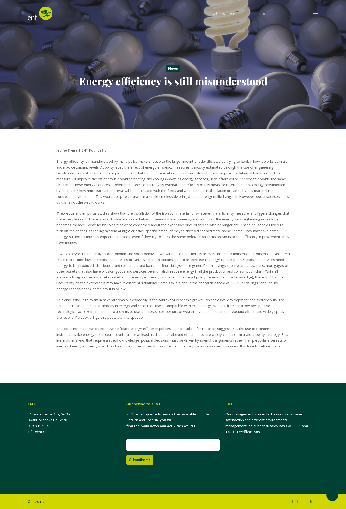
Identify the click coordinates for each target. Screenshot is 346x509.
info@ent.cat (38, 431)
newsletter (171, 414)
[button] (315, 13)
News (173, 68)
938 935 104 (38, 425)
